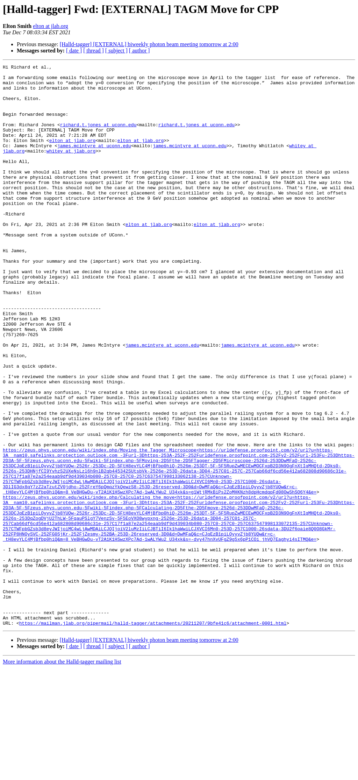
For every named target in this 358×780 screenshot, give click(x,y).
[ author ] (139, 51)
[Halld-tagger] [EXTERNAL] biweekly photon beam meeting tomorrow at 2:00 (149, 44)
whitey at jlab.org (70, 168)
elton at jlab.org (50, 26)
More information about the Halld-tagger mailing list (62, 774)
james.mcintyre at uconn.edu (94, 162)
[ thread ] (93, 51)
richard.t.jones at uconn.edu (98, 137)
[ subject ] (116, 51)
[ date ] (74, 51)
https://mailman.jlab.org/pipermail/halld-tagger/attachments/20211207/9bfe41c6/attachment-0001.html (152, 735)
